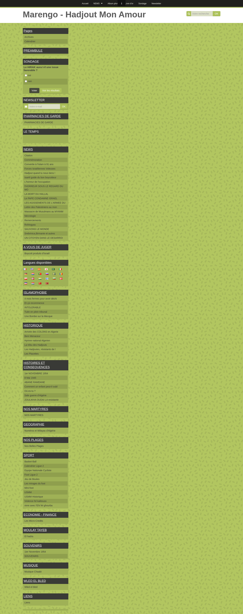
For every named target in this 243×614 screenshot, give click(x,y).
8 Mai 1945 (30, 377)
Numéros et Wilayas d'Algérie (39, 430)
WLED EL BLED (35, 581)
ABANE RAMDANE (34, 382)
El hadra (28, 536)
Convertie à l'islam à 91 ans (38, 164)
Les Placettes (31, 353)
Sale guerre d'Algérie (35, 395)
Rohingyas (30, 224)
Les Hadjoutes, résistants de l (40, 349)
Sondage (142, 3)
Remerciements (32, 220)
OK (216, 13)
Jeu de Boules (31, 479)
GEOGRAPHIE (34, 424)
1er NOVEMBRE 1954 (36, 373)
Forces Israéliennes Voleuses (39, 168)
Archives (29, 37)
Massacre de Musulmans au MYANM (43, 211)
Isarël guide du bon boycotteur (40, 177)
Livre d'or (129, 3)
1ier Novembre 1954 (35, 551)
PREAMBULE (33, 50)
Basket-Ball (30, 461)
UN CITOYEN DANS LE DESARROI (43, 238)
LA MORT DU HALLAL (36, 194)
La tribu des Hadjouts (35, 345)
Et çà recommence (34, 303)
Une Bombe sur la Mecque (38, 316)
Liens (27, 602)
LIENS (28, 596)
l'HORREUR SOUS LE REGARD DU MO (43, 188)
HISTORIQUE (33, 325)
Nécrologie (30, 216)
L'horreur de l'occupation (37, 181)
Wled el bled (30, 587)
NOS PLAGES (33, 440)
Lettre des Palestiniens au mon (40, 207)
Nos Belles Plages (34, 446)
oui (28, 75)
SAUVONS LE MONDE (36, 229)
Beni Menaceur (32, 336)
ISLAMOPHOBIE (35, 292)
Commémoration (33, 160)
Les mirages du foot (34, 483)
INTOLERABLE (32, 307)
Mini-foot (29, 488)
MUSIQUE (31, 565)
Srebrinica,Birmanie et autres (39, 233)
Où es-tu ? (29, 391)
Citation (28, 155)
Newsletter (156, 3)
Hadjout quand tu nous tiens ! (39, 173)
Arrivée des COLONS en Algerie (41, 331)
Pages (28, 31)
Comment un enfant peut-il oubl (40, 386)
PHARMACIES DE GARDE (42, 116)
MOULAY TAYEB (35, 530)
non (28, 81)
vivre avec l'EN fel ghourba (38, 505)
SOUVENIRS (33, 545)
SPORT (29, 455)
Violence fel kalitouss (35, 501)
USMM (28, 492)
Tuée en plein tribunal (35, 311)
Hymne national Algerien (37, 340)
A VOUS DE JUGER (37, 247)
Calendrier (29, 41)
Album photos (114, 3)
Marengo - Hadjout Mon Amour (84, 14)
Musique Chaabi (33, 571)
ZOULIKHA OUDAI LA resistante (41, 399)
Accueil (85, 3)
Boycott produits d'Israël (37, 253)
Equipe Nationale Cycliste (37, 470)
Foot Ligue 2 (31, 474)
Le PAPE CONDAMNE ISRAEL (40, 198)
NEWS (96, 3)
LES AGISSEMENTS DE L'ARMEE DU (44, 202)
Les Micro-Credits (33, 520)
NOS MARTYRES (36, 409)
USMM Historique (33, 496)
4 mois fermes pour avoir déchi (40, 298)
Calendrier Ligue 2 (34, 466)
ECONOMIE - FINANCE (40, 514)
